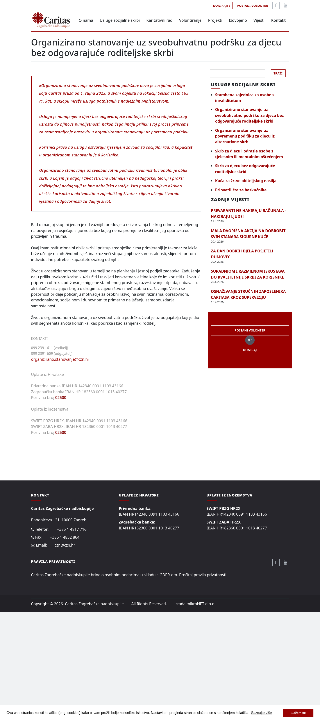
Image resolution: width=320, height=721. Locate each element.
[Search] (237, 73)
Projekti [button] (215, 20)
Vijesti (259, 20)
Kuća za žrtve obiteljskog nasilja (246, 180)
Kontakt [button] (278, 20)
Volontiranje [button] (190, 20)
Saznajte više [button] (261, 713)
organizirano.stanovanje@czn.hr (60, 468)
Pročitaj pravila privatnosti (202, 683)
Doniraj (250, 350)
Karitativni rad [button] (159, 20)
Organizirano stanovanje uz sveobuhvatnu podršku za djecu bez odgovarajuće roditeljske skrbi (249, 115)
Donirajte (221, 6)
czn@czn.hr (65, 654)
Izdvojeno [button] (238, 20)
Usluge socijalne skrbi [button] (120, 20)
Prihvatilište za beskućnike (241, 189)
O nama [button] (86, 20)
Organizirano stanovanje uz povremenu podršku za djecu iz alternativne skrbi (245, 136)
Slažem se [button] (298, 713)
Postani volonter (252, 6)
